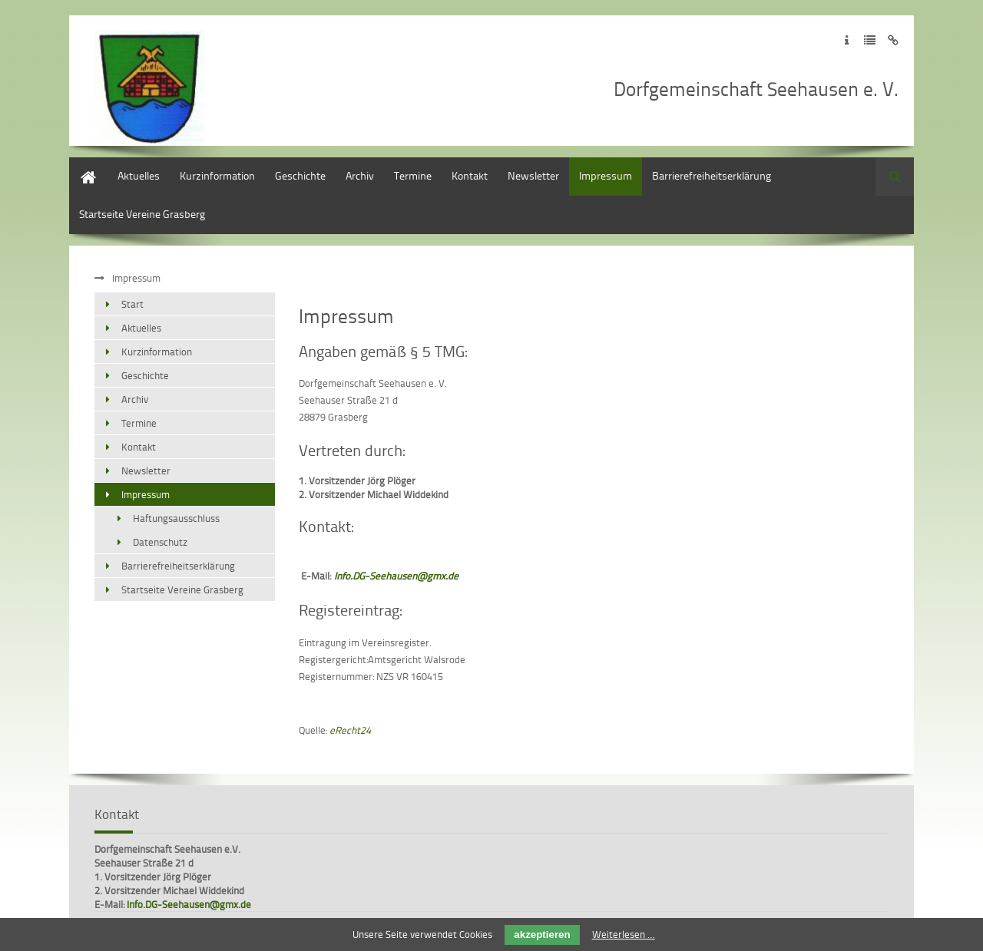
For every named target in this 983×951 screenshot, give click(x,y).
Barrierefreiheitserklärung (711, 175)
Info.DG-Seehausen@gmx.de (189, 904)
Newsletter (533, 175)
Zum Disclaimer (892, 40)
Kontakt (470, 175)
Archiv (360, 175)
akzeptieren (542, 934)
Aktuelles (138, 175)
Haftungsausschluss (176, 518)
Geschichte (300, 175)
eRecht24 (350, 730)
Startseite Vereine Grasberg (142, 213)
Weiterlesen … (623, 934)
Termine (413, 175)
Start (80, 164)
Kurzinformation (217, 175)
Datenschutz (160, 542)
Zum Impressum (846, 40)
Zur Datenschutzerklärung (869, 40)
